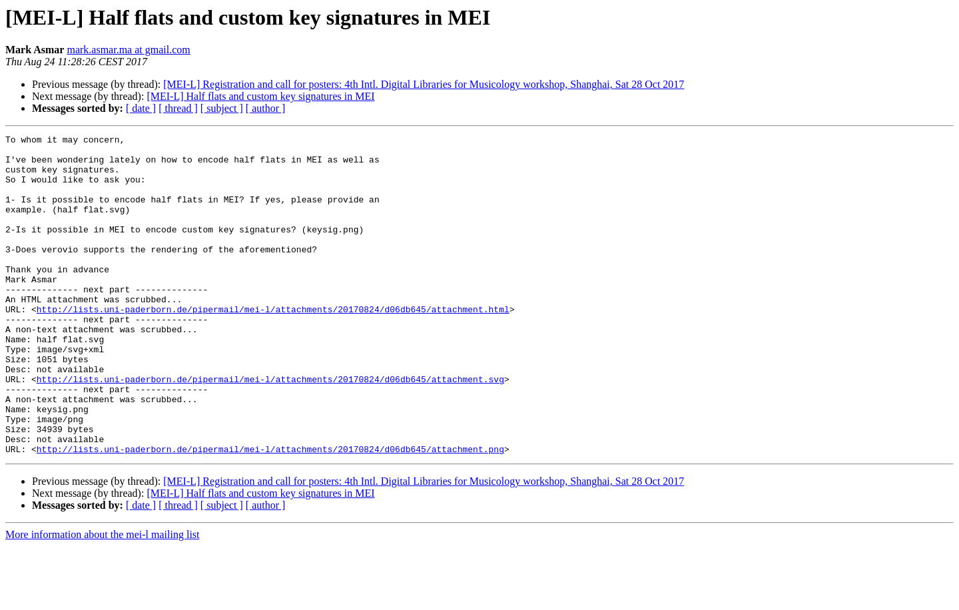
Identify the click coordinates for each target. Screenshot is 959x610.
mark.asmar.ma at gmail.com (128, 49)
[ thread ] (178, 108)
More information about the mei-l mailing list (102, 598)
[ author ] (266, 108)
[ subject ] (221, 108)
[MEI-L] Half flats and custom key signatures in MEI (260, 96)
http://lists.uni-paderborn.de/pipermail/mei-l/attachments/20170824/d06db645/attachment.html (273, 345)
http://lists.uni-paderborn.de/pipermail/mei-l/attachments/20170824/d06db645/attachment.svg (270, 429)
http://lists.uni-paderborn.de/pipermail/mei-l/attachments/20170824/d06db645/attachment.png (270, 513)
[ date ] (141, 108)
